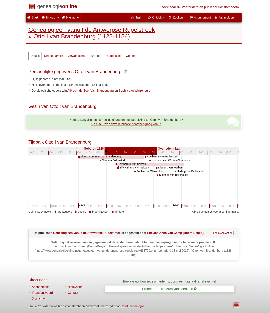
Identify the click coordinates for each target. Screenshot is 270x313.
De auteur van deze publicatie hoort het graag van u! (126, 124)
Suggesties (114, 55)
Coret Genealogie (132, 306)
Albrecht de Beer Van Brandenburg (90, 90)
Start (32, 17)
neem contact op (223, 232)
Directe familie (53, 55)
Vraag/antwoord (42, 292)
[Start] (57, 7)
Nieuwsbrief (76, 287)
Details (35, 55)
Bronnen (96, 55)
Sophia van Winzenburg (135, 90)
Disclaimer (39, 298)
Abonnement (40, 287)
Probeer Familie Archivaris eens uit (169, 289)
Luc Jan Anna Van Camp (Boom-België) (175, 232)
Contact (73, 292)
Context (131, 55)
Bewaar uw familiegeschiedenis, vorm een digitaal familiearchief (169, 281)
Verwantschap (77, 55)
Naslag (70, 17)
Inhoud (50, 17)
